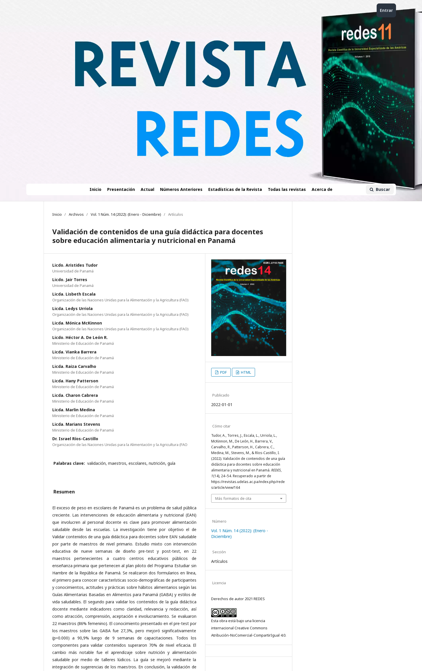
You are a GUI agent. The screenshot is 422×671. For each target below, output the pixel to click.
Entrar (386, 10)
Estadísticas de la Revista (235, 189)
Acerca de (322, 189)
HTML (245, 372)
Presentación (121, 189)
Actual (147, 189)
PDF (223, 372)
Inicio (95, 189)
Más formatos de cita (233, 498)
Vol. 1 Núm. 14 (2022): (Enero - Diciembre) (126, 214)
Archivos (76, 214)
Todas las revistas (287, 189)
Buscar (380, 189)
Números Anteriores (181, 189)
